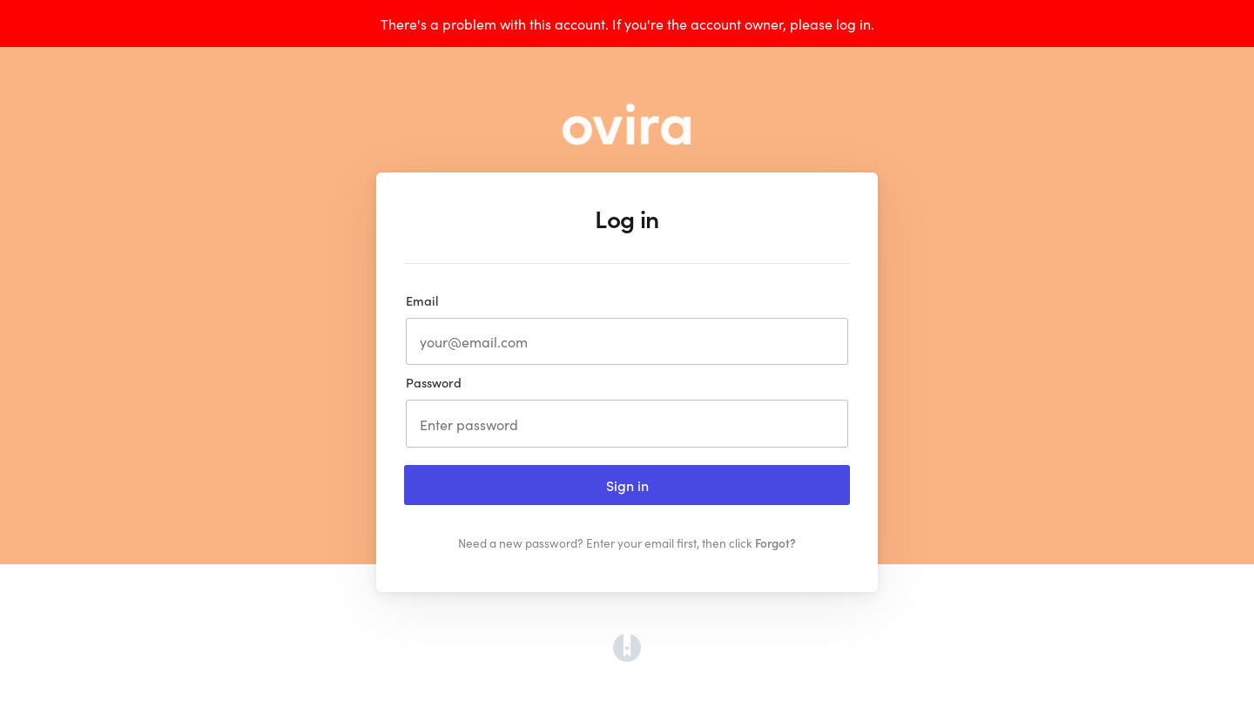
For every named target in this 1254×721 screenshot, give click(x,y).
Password (434, 382)
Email (422, 300)
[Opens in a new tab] (627, 655)
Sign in (627, 485)
